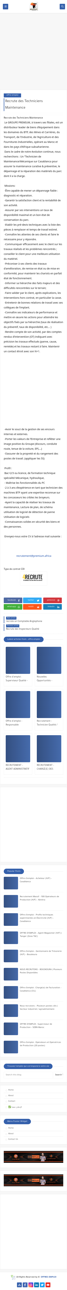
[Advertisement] (33, 53)
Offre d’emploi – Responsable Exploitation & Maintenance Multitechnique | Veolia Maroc (17, 723)
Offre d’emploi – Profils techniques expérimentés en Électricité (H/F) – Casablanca (37, 918)
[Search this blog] (28, 1075)
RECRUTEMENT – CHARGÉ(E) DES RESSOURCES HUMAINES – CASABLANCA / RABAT (48, 767)
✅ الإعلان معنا (15, 1107)
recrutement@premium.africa (33, 556)
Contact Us (13, 1139)
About (11, 1096)
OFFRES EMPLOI (48, 1277)
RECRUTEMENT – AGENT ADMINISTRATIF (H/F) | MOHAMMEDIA (17, 767)
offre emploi (12, 95)
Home (11, 1090)
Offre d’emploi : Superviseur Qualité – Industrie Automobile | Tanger (17, 679)
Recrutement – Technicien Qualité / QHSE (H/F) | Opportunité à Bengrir (48, 723)
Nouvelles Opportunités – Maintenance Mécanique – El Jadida (48, 679)
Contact (11, 1101)
